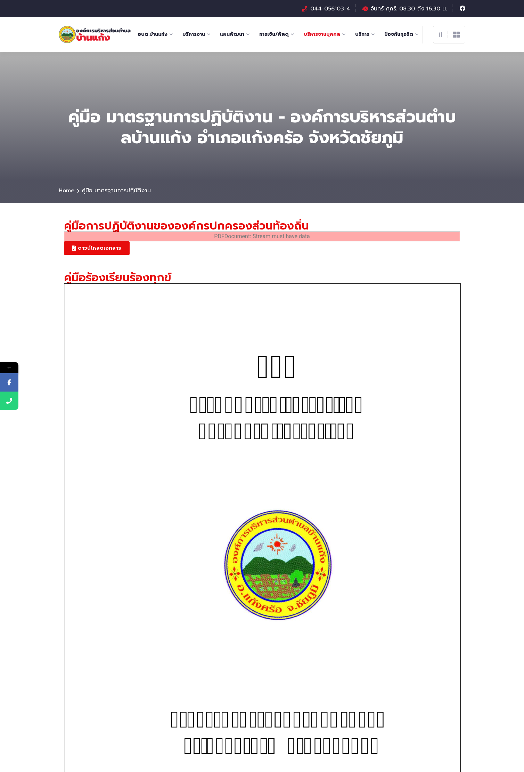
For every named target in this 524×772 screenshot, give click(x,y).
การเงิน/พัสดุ (274, 34)
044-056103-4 (330, 9)
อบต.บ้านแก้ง (152, 34)
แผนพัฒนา (232, 34)
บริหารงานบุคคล (322, 34)
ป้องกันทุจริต (398, 34)
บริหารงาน (193, 34)
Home (66, 190)
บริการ (362, 34)
